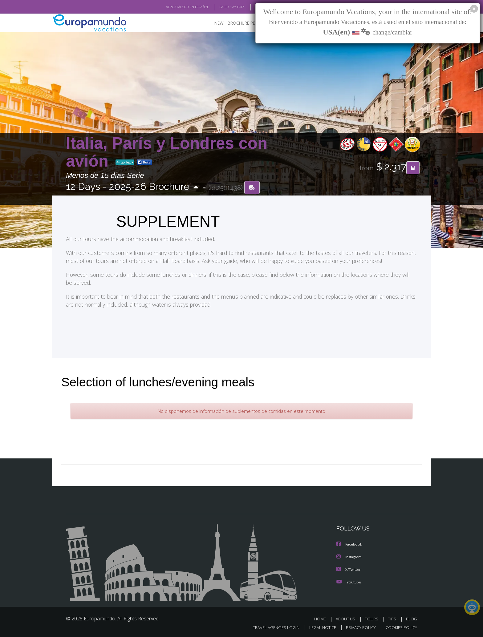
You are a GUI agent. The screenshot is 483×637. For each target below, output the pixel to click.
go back (125, 162)
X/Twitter (349, 568)
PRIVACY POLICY (358, 626)
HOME (322, 617)
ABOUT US (347, 617)
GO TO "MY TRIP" (222, 7)
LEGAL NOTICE (318, 626)
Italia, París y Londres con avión (166, 152)
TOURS (373, 617)
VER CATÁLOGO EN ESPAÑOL (173, 7)
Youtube (349, 581)
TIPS (392, 617)
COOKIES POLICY (400, 626)
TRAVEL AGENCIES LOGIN (270, 626)
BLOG (252, 7)
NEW (219, 23)
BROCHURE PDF (243, 23)
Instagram (350, 556)
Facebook (349, 544)
